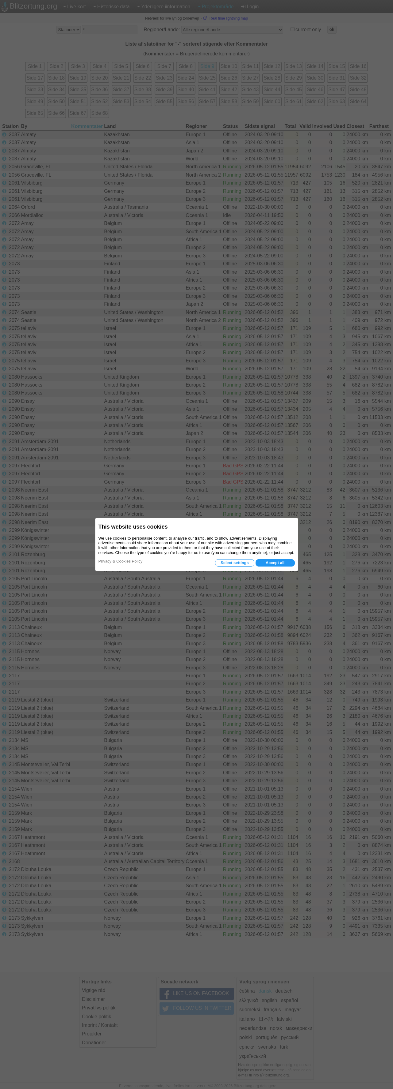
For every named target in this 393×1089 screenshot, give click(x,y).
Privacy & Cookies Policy (120, 561)
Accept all (275, 562)
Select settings (235, 562)
